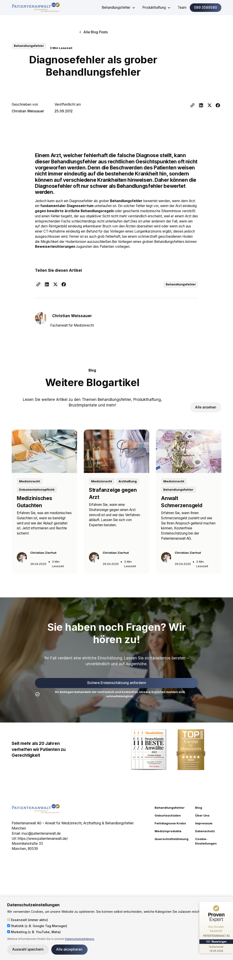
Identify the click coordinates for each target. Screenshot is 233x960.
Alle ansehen (205, 407)
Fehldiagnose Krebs (170, 823)
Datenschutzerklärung (80, 939)
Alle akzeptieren (69, 949)
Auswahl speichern (27, 949)
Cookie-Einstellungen (206, 841)
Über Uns (202, 815)
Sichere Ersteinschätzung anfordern (116, 683)
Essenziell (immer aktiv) (27, 920)
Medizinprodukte (168, 831)
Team (182, 7)
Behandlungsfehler (170, 807)
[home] (36, 7)
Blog (198, 807)
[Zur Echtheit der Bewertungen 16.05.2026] (216, 948)
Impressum (203, 823)
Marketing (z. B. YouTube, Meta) (34, 932)
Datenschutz (205, 831)
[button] (118, 7)
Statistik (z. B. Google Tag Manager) (37, 926)
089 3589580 (205, 7)
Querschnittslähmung (171, 839)
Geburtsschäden (168, 815)
